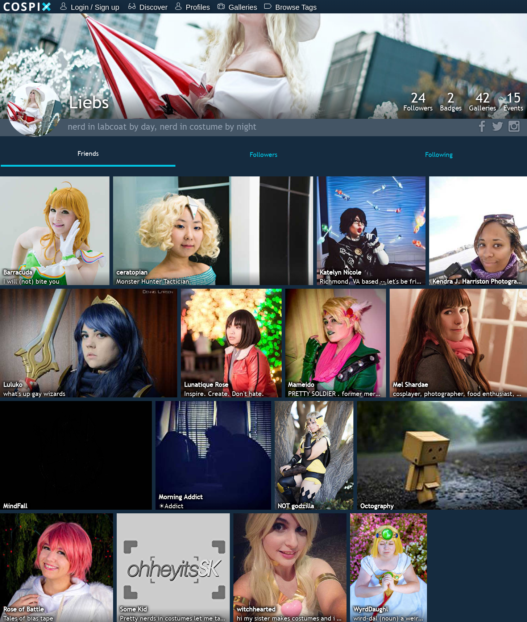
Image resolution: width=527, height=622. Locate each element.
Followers (418, 101)
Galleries (482, 101)
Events (513, 101)
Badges (451, 101)
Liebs (89, 102)
